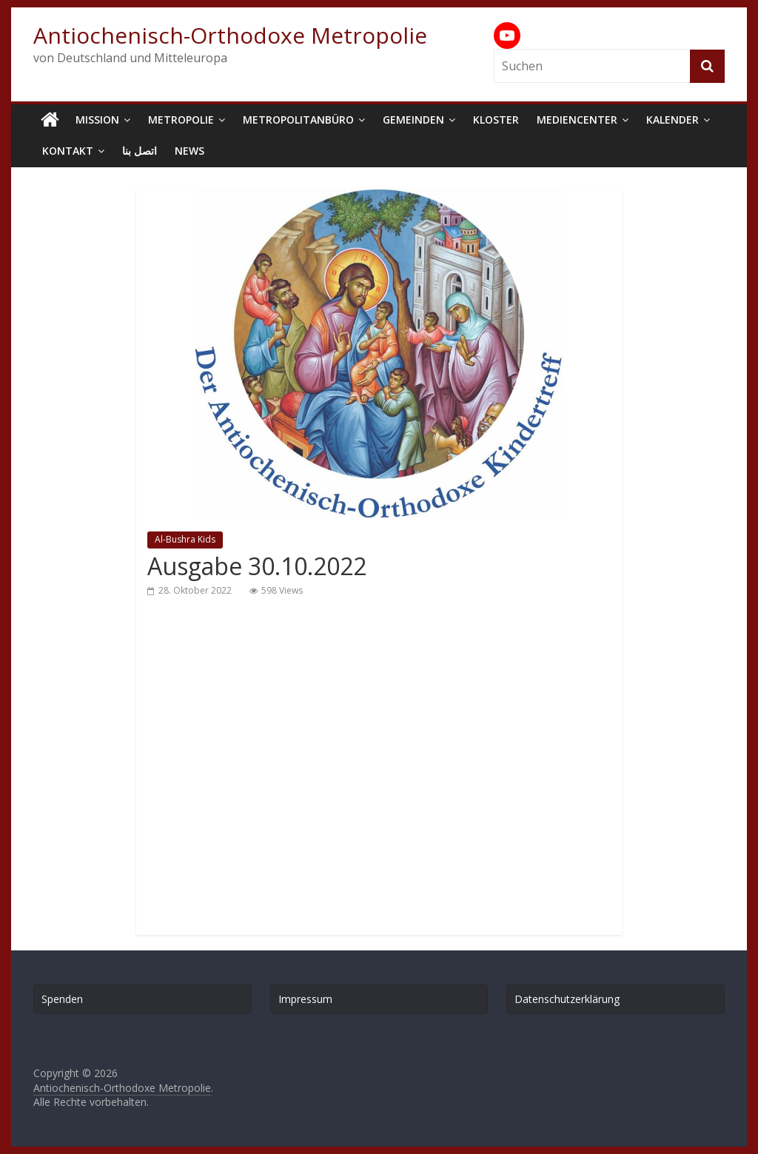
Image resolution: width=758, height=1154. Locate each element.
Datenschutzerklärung (567, 999)
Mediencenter (577, 120)
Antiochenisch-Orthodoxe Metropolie (230, 35)
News (189, 151)
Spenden (62, 999)
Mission (97, 120)
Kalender (672, 120)
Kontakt (67, 151)
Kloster (496, 120)
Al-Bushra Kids (185, 539)
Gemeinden (413, 120)
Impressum (305, 999)
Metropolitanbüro (298, 120)
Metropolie (181, 120)
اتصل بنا (139, 151)
